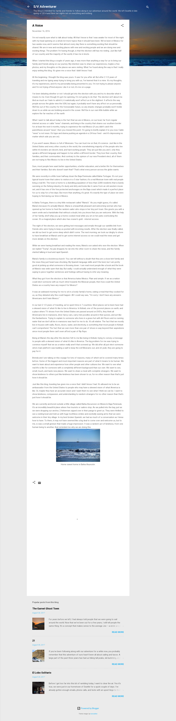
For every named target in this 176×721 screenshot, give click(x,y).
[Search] (147, 7)
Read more (118, 632)
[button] (122, 26)
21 (33, 640)
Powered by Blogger (88, 708)
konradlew (94, 714)
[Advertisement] (140, 61)
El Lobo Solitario (41, 672)
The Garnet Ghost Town (45, 608)
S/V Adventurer (45, 7)
